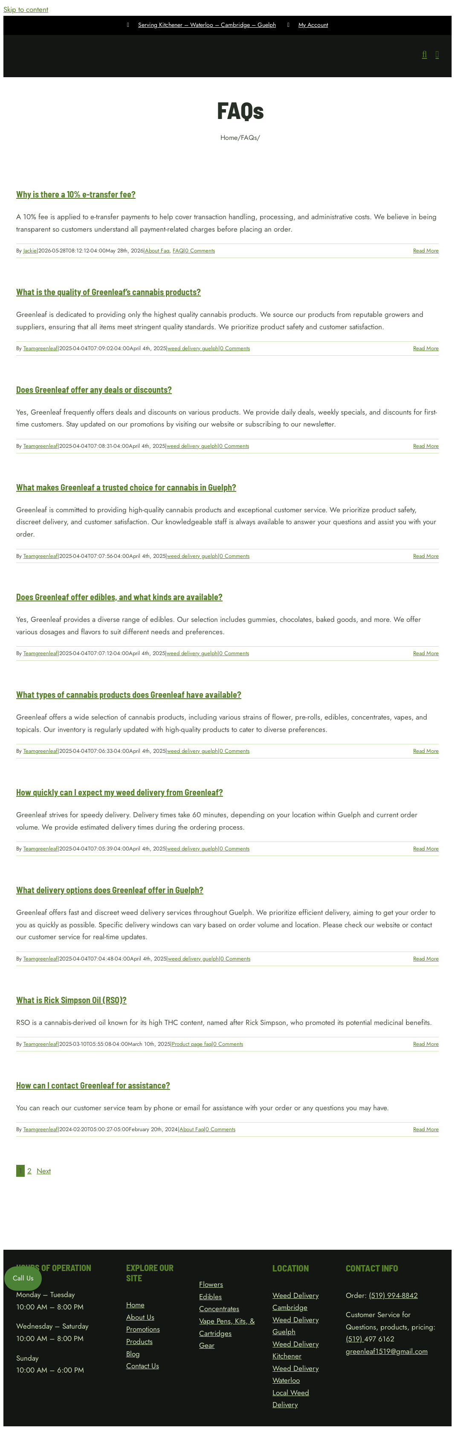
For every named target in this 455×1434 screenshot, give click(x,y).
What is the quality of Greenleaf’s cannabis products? (108, 292)
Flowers (211, 1284)
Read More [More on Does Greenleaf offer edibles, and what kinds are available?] (426, 653)
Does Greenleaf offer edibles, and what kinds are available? (119, 597)
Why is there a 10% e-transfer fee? (76, 194)
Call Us (23, 1278)
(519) (355, 1339)
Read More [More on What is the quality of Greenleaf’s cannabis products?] (426, 348)
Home (135, 1305)
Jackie (30, 251)
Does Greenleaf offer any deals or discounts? (94, 389)
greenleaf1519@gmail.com (387, 1351)
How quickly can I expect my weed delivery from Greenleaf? (119, 792)
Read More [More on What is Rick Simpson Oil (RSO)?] (426, 1044)
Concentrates (219, 1308)
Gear (206, 1345)
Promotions (143, 1329)
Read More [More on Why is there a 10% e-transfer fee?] (426, 251)
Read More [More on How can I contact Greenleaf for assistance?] (426, 1129)
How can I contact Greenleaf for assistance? (93, 1085)
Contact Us (142, 1366)
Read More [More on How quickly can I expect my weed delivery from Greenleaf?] (426, 849)
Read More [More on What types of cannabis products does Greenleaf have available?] (426, 751)
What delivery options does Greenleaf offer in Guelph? (109, 890)
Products (139, 1341)
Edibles (210, 1297)
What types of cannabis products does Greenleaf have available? (128, 694)
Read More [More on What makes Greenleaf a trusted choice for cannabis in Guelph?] (426, 556)
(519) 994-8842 (393, 1295)
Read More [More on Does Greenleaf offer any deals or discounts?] (426, 446)
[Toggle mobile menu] (437, 54)
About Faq (157, 251)
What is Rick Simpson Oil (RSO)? (71, 1000)
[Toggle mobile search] (424, 54)
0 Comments (200, 251)
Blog (133, 1354)
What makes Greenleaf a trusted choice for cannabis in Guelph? (126, 487)
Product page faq (192, 1044)
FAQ (178, 251)
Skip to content (25, 9)
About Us (140, 1317)
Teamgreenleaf (40, 348)
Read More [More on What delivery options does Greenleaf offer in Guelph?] (426, 959)
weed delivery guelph (193, 348)
